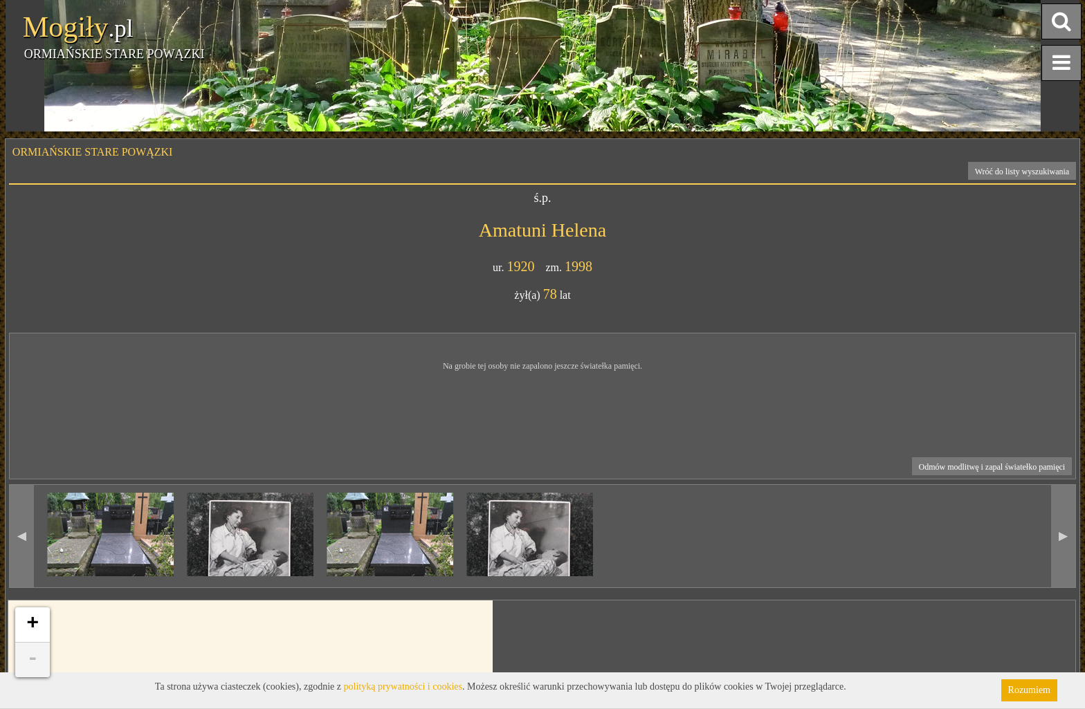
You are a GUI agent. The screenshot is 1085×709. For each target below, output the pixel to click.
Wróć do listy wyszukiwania (1022, 171)
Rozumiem (1029, 690)
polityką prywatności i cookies (403, 686)
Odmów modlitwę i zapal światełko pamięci (992, 467)
